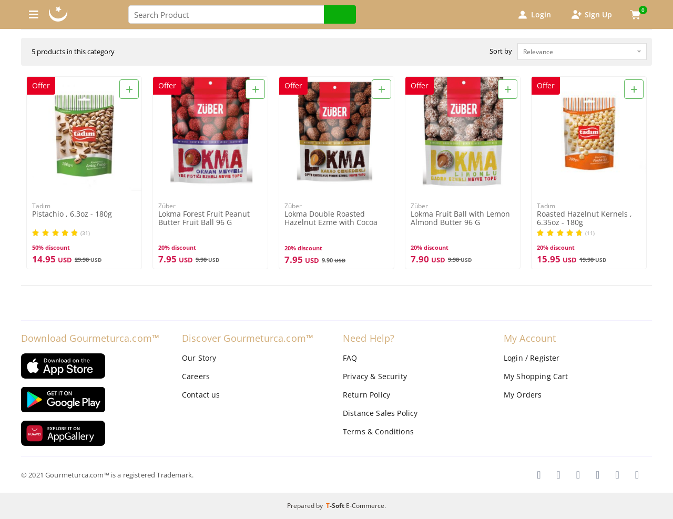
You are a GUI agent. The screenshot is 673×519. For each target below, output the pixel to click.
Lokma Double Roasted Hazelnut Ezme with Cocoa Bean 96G (331, 218)
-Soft (336, 505)
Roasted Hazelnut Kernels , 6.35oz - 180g (584, 218)
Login (533, 14)
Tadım (41, 206)
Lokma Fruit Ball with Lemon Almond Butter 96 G (460, 218)
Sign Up (591, 14)
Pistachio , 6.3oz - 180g (72, 214)
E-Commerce (365, 505)
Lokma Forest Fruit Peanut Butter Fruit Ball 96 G (204, 218)
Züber (167, 206)
